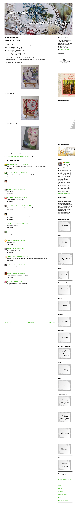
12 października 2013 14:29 (18, 181)
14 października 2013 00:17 (18, 265)
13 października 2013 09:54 (17, 248)
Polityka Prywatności (64, 49)
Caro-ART (9, 240)
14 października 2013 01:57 (17, 281)
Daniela (9, 273)
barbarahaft (67, 162)
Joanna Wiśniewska (12, 205)
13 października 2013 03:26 (17, 232)
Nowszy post (8, 322)
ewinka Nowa (10, 164)
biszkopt (60, 488)
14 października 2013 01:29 (18, 273)
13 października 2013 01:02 (20, 197)
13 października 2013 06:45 (19, 240)
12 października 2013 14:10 (20, 172)
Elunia (9, 248)
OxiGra (9, 265)
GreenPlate (10, 172)
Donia (8, 281)
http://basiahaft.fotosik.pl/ (64, 477)
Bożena (9, 189)
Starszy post (52, 322)
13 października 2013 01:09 (17, 214)
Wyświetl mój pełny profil (64, 193)
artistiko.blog (10, 223)
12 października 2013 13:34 (21, 164)
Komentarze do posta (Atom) (33, 327)
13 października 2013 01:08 (24, 205)
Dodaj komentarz (9, 290)
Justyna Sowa (11, 256)
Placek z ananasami (63, 500)
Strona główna (30, 322)
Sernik (59, 497)
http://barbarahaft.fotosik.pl (64, 479)
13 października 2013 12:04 (21, 256)
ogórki (59, 485)
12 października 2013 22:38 (18, 189)
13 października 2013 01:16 (21, 223)
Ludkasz (9, 181)
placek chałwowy (62, 494)
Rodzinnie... (10, 197)
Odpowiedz (10, 168)
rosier (8, 214)
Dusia (8, 232)
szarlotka (60, 491)
